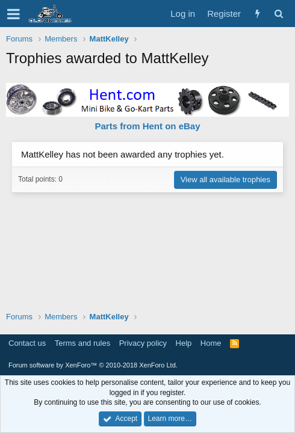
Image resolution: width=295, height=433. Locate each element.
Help (184, 343)
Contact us (27, 343)
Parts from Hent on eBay (147, 126)
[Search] (278, 13)
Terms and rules (82, 343)
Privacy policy (143, 343)
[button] (13, 14)
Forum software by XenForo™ (93, 365)
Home (211, 343)
